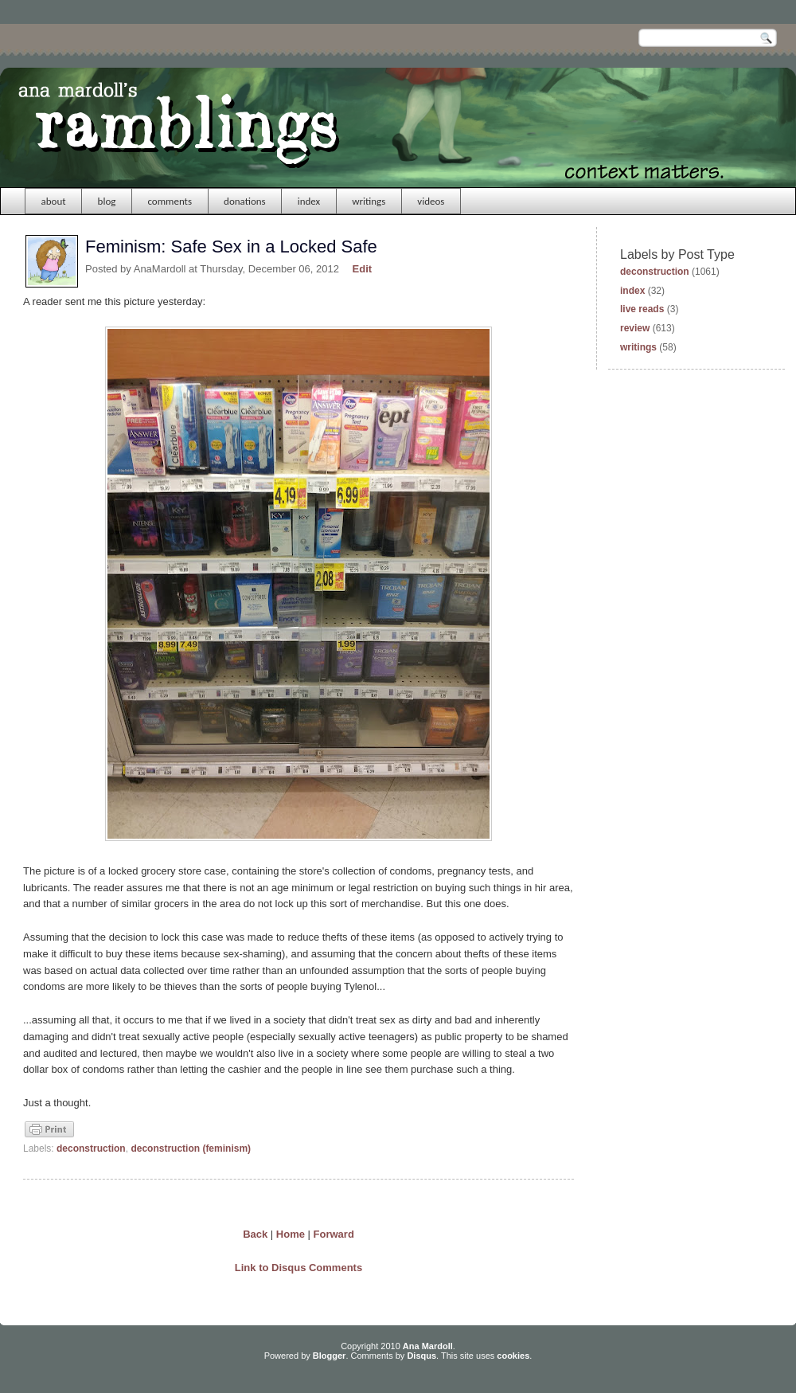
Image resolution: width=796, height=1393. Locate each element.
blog (107, 201)
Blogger (329, 1355)
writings (368, 201)
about (53, 201)
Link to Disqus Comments (298, 1268)
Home (290, 1234)
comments (169, 201)
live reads (642, 309)
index (309, 201)
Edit (363, 269)
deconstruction (91, 1148)
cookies (513, 1355)
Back (255, 1234)
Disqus (421, 1355)
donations (245, 201)
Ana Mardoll (428, 1346)
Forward (334, 1234)
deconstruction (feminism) (191, 1148)
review (635, 328)
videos (430, 201)
